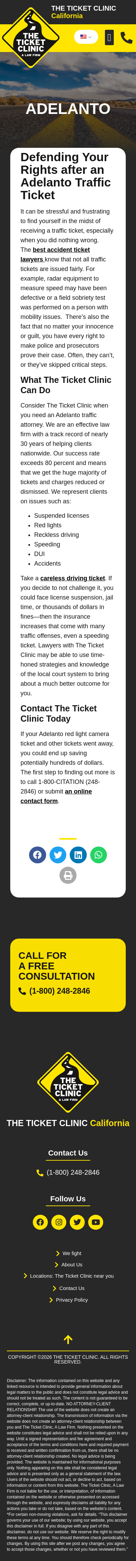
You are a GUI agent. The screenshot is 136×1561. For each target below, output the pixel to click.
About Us (72, 1264)
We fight (72, 1253)
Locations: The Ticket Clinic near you (72, 1276)
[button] (109, 37)
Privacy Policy (72, 1300)
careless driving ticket (72, 578)
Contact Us (71, 1288)
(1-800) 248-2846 (59, 990)
